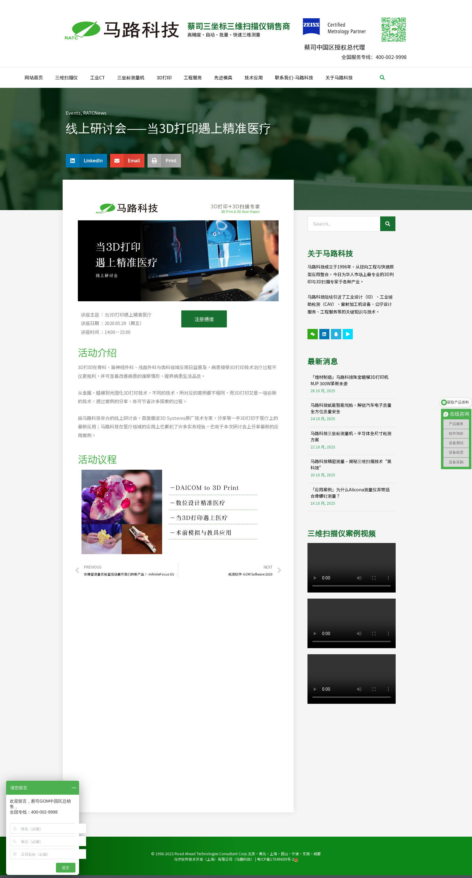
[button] (382, 77)
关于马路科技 (339, 77)
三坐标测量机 (130, 77)
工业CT (97, 77)
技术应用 (254, 77)
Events (73, 112)
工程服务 (193, 77)
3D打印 (164, 77)
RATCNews (94, 112)
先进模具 (223, 77)
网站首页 (34, 77)
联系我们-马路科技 (294, 77)
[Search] (387, 223)
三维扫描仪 (66, 77)
